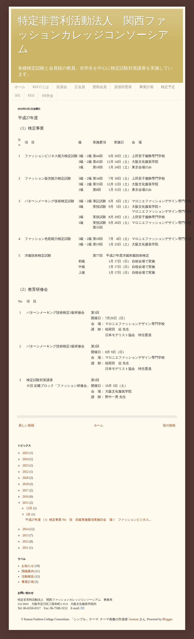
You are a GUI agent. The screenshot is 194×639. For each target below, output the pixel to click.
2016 (26, 496)
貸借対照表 (123, 87)
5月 (29, 514)
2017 (26, 490)
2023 (26, 465)
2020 (26, 478)
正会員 (80, 87)
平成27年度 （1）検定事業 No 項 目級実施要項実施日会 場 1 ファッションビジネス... (88, 519)
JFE (17, 95)
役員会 (61, 87)
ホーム (20, 87)
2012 (26, 541)
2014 (26, 529)
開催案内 (28, 571)
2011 (25, 547)
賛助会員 (100, 87)
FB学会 (47, 96)
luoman (133, 619)
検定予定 (168, 87)
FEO (31, 95)
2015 (26, 502)
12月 (29, 508)
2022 (26, 471)
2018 (26, 484)
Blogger (167, 619)
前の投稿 (169, 425)
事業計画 (146, 87)
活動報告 (28, 576)
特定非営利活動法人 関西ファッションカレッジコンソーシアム (93, 35)
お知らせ (28, 566)
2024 (26, 459)
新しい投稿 (26, 425)
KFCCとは (41, 87)
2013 (26, 535)
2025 (26, 453)
